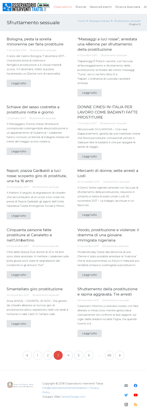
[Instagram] (126, 404)
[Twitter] (126, 395)
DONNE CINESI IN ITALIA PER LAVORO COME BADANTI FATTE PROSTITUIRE (107, 112)
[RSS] (135, 404)
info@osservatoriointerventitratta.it (64, 388)
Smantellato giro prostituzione (35, 289)
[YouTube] (135, 395)
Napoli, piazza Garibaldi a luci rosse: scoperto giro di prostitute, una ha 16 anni (37, 175)
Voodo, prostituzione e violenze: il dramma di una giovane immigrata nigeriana (108, 235)
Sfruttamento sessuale (43, 50)
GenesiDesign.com (73, 396)
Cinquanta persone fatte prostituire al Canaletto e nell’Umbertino (29, 235)
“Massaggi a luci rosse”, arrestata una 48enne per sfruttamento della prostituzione (107, 44)
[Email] (126, 385)
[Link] (20, 384)
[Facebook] (135, 385)
